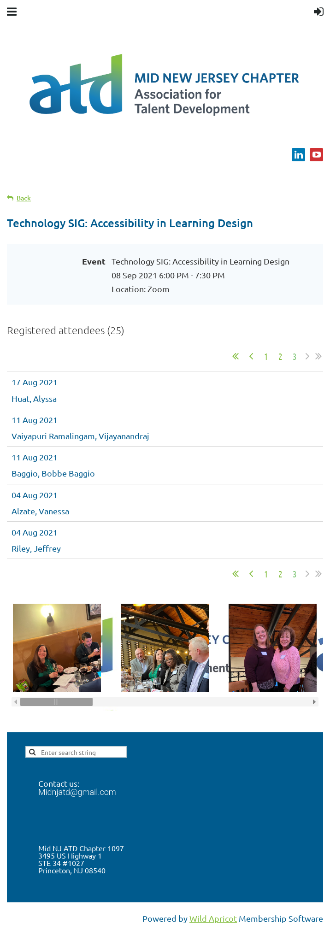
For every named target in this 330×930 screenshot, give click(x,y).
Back (24, 198)
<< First (235, 356)
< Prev (251, 356)
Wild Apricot (213, 918)
